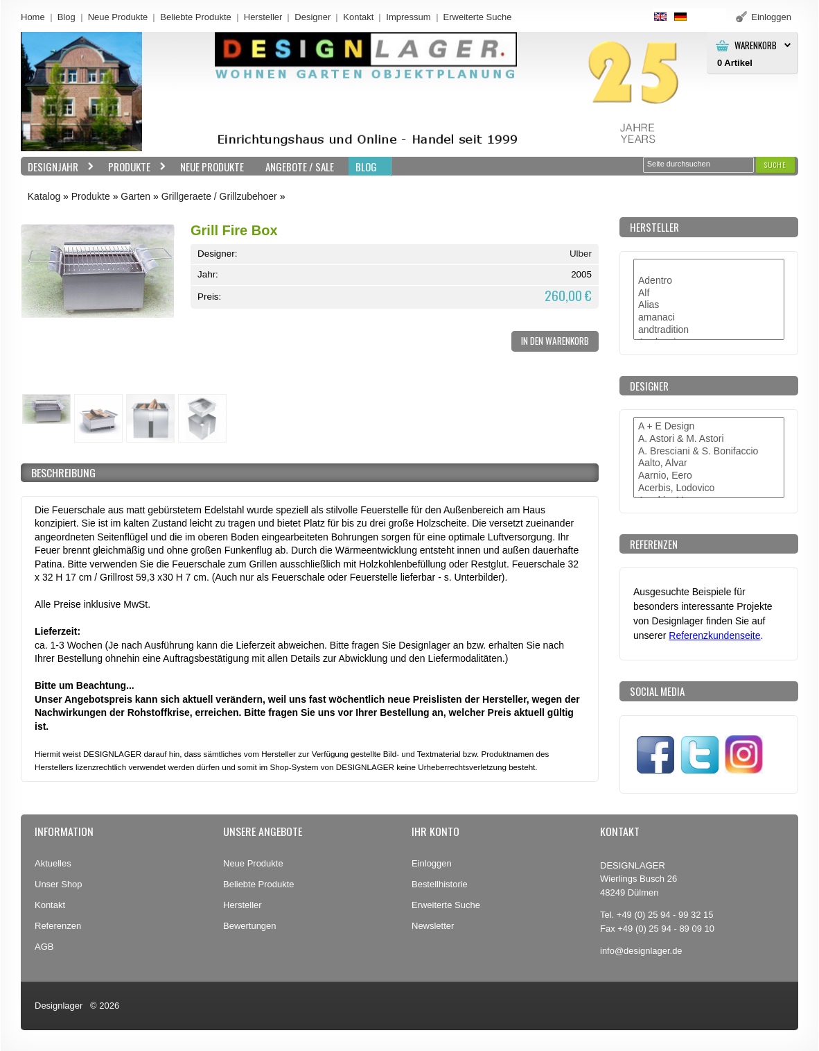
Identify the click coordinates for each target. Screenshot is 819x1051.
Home (33, 17)
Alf (709, 293)
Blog (67, 17)
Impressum (408, 17)
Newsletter (433, 926)
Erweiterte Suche (446, 905)
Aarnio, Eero (709, 476)
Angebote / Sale (299, 166)
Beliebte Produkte (195, 17)
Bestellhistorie (440, 884)
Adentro (709, 281)
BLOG (366, 166)
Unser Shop (58, 884)
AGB (44, 946)
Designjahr (57, 167)
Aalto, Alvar (709, 463)
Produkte (133, 167)
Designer (312, 17)
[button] (775, 165)
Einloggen (432, 863)
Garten (135, 196)
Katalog (44, 196)
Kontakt (358, 17)
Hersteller (263, 17)
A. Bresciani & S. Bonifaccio (709, 451)
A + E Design (709, 426)
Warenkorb (755, 45)
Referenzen (58, 926)
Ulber (581, 253)
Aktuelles (53, 863)
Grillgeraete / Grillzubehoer (219, 196)
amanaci (709, 317)
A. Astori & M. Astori (709, 439)
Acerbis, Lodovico (709, 488)
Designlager (58, 1005)
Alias (709, 305)
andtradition (709, 330)
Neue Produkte (118, 17)
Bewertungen (249, 926)
